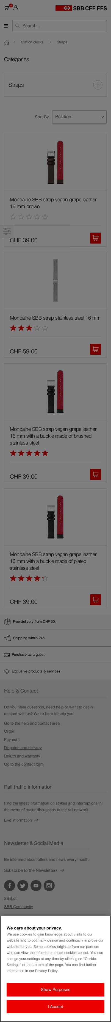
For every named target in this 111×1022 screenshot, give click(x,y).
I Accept (55, 1006)
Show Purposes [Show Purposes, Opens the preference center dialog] (55, 989)
